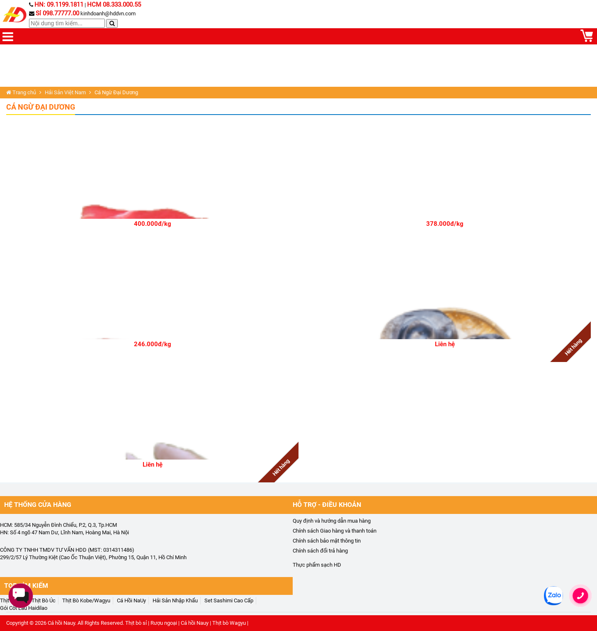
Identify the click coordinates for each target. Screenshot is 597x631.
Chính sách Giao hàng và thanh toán (334, 531)
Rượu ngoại (163, 623)
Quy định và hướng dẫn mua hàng (332, 521)
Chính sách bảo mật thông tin (327, 541)
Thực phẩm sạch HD (317, 565)
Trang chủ (21, 92)
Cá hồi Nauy (61, 623)
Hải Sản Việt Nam (65, 92)
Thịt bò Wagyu (229, 623)
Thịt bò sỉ (136, 623)
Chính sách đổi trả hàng (320, 551)
